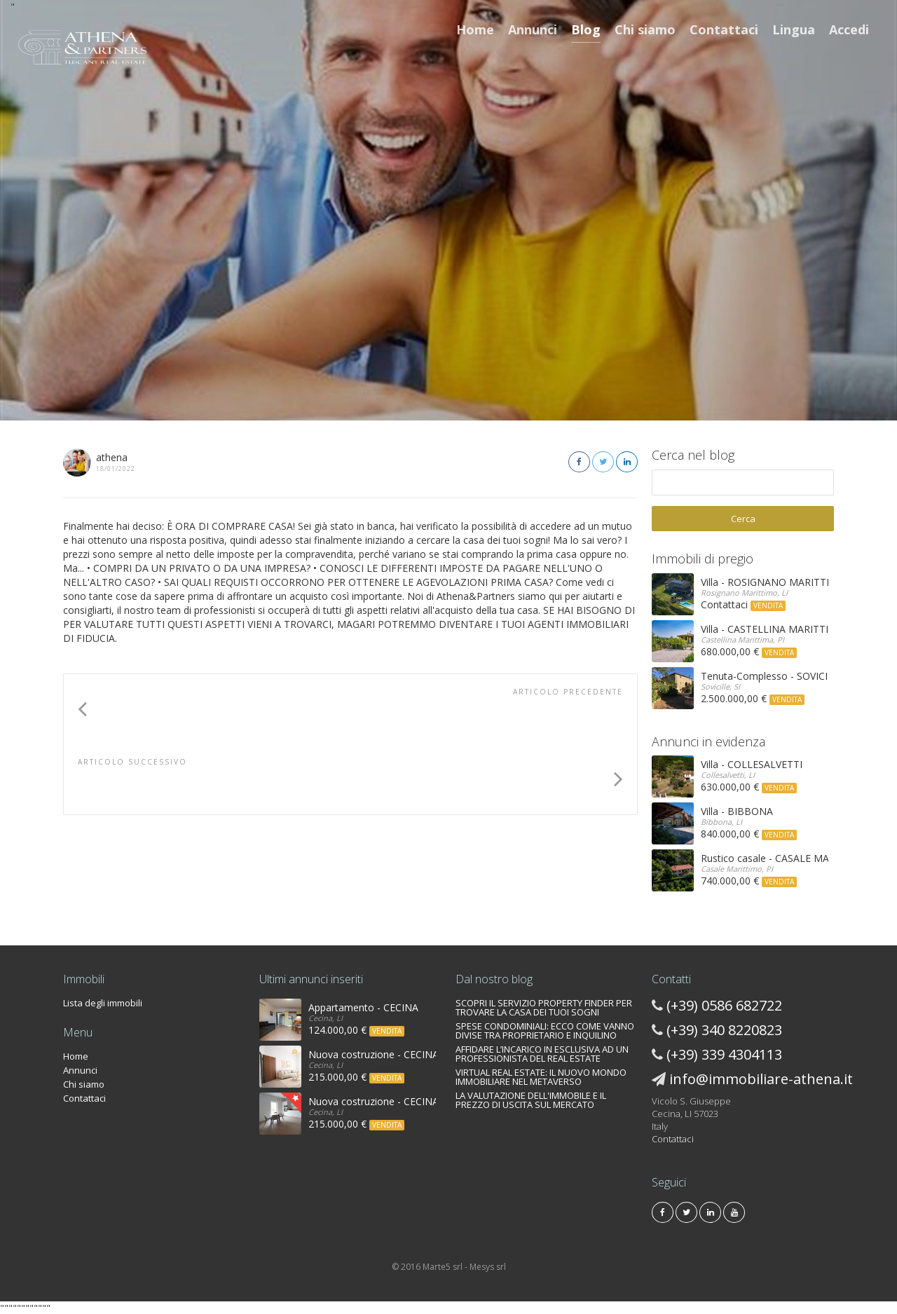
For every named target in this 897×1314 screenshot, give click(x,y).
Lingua (793, 29)
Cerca (743, 518)
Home (475, 29)
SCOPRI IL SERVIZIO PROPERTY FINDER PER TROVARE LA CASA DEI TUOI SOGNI (544, 1007)
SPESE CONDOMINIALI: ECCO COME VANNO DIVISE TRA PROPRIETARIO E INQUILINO (545, 1030)
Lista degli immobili (102, 1003)
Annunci (532, 29)
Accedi (849, 29)
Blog (586, 29)
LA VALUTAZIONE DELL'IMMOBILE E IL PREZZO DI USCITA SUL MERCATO (531, 1100)
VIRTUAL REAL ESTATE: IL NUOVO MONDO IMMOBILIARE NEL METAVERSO (541, 1077)
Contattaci (724, 29)
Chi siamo (645, 29)
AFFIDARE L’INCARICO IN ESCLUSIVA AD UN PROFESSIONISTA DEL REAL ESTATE (542, 1054)
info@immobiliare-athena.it (761, 1078)
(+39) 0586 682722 (724, 1005)
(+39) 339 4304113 (724, 1054)
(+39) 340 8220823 (724, 1029)
